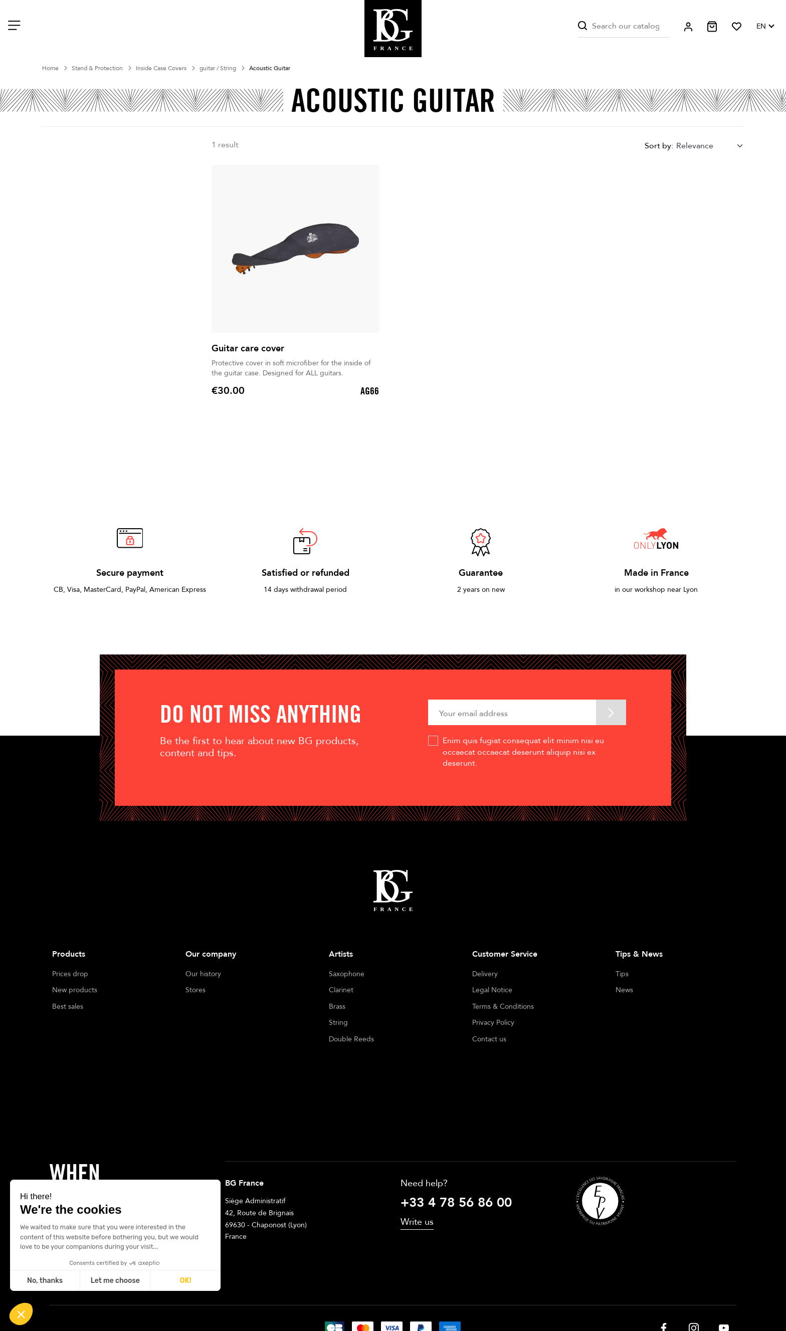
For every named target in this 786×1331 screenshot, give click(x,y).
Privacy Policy (493, 1022)
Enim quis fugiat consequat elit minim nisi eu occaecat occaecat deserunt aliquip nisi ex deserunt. (523, 752)
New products (74, 990)
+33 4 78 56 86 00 (456, 1132)
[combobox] (710, 145)
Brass (337, 1006)
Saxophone (346, 974)
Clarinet (341, 990)
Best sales (67, 1006)
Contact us (489, 1039)
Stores (195, 990)
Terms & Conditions (503, 1006)
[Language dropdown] (764, 26)
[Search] (623, 26)
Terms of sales (381, 1295)
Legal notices (325, 1295)
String (338, 1022)
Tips (622, 974)
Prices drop (70, 974)
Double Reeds (351, 1039)
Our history (203, 974)
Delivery (485, 974)
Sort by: (659, 145)
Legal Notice (492, 990)
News (624, 990)
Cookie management (448, 1295)
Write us (417, 1151)
